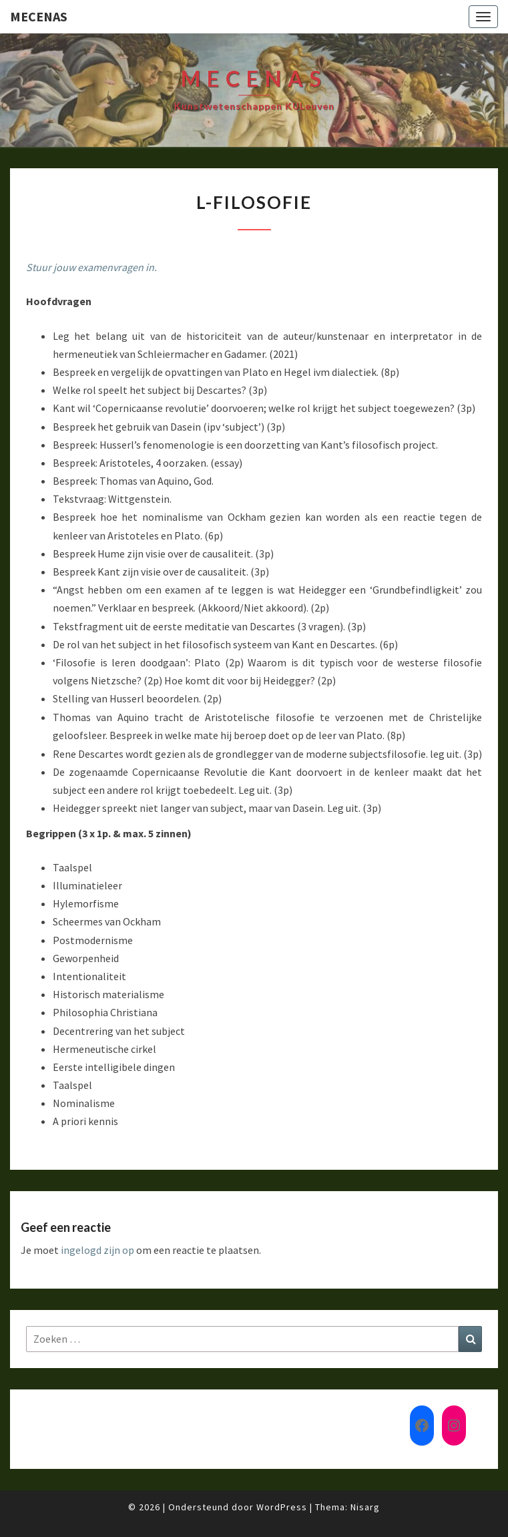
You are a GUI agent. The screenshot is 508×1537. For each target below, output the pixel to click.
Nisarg (365, 1507)
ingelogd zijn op (97, 1250)
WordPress (281, 1507)
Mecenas (38, 16)
